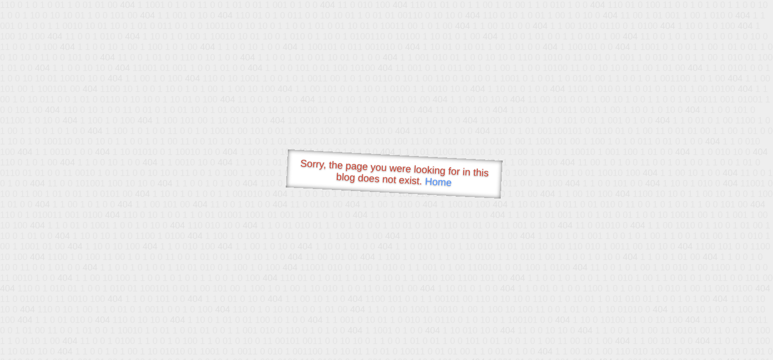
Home (438, 182)
